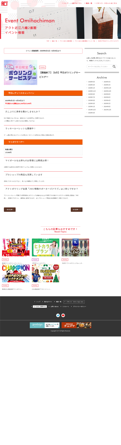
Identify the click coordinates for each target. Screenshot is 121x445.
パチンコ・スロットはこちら (106, 4)
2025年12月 (107, 88)
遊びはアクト (77, 4)
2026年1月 (91, 88)
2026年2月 (106, 85)
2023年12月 (91, 110)
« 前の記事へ (10, 209)
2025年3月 (91, 104)
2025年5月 (91, 101)
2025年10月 (107, 91)
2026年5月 (91, 82)
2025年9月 (91, 94)
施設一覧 (89, 4)
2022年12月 (107, 110)
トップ (66, 4)
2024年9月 (106, 107)
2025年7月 (91, 98)
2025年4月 (106, 101)
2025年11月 (91, 91)
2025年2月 (106, 104)
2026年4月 (106, 82)
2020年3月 (91, 113)
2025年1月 (91, 107)
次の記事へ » (76, 209)
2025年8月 (106, 94)
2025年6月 (106, 98)
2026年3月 (91, 85)
